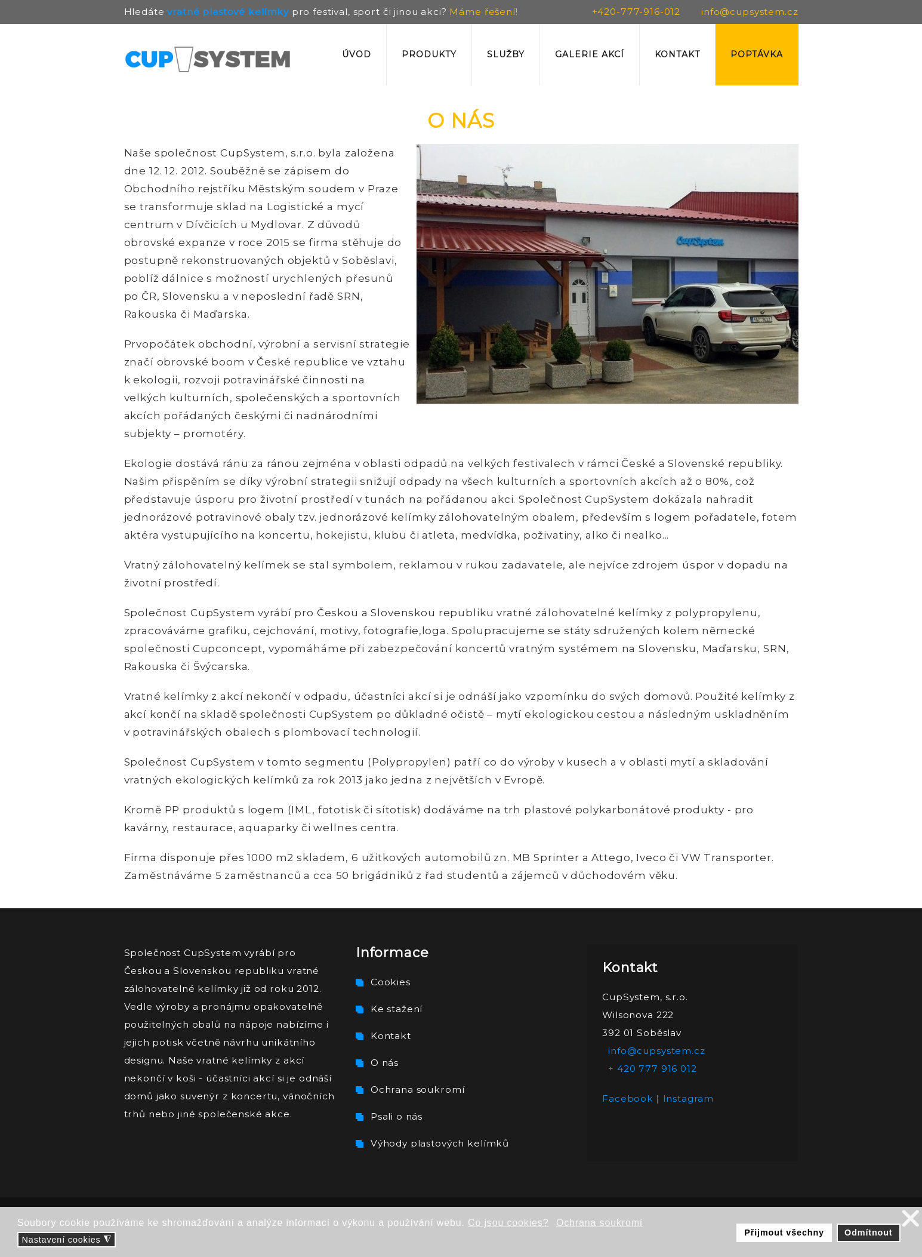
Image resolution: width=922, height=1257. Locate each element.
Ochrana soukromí (418, 1089)
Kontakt (677, 54)
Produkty (429, 54)
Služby (506, 54)
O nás (385, 1062)
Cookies (391, 982)
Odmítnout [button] (868, 1232)
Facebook (627, 1098)
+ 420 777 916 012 (652, 1068)
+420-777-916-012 (636, 11)
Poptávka (756, 54)
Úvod (356, 54)
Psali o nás (397, 1116)
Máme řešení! (483, 11)
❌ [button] (911, 1218)
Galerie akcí (589, 54)
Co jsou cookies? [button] (508, 1223)
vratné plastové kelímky (228, 11)
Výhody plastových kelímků (440, 1143)
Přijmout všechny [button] (784, 1232)
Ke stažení (397, 1009)
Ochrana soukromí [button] (599, 1223)
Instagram (688, 1098)
